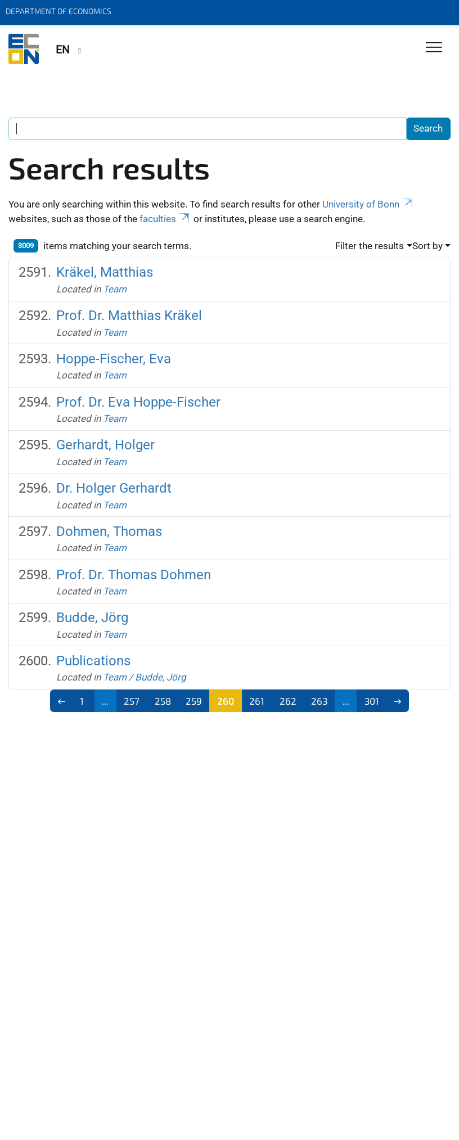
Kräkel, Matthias (104, 272)
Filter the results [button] (369, 245)
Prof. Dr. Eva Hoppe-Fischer (138, 402)
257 (132, 700)
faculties (165, 218)
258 (163, 700)
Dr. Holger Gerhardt (114, 488)
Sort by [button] (427, 245)
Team (115, 289)
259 (194, 700)
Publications (93, 661)
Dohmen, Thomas (109, 531)
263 (319, 700)
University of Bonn (368, 204)
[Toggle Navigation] (434, 48)
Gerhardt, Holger (105, 445)
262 (288, 700)
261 (256, 700)
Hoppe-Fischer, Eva (113, 359)
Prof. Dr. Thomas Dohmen (133, 575)
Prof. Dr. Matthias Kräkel (129, 315)
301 (371, 700)
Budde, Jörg (92, 617)
